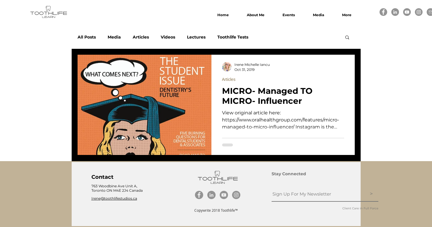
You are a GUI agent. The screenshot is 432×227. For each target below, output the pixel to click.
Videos (168, 37)
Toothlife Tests (232, 37)
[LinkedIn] (395, 12)
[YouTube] (407, 12)
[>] (371, 194)
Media (114, 37)
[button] (347, 38)
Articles (141, 37)
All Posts (87, 37)
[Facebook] (383, 12)
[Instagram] (419, 12)
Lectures (196, 37)
